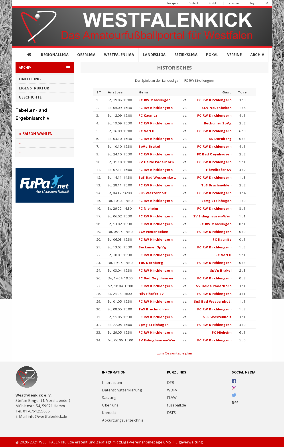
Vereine (234, 54)
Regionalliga (55, 54)
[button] (45, 67)
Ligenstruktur (34, 88)
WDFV (172, 390)
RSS (235, 402)
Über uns (110, 405)
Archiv (257, 54)
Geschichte (30, 97)
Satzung (109, 397)
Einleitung (30, 79)
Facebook (194, 3)
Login (253, 3)
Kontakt (213, 3)
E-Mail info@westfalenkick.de (41, 416)
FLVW (172, 397)
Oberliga (86, 54)
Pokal (212, 54)
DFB (170, 382)
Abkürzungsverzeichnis (123, 420)
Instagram (173, 3)
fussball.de (176, 405)
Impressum (234, 3)
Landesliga (154, 54)
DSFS (171, 412)
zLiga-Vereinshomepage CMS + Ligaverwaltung (161, 442)
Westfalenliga (119, 54)
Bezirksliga (186, 54)
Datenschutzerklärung (122, 390)
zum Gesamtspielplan (174, 353)
